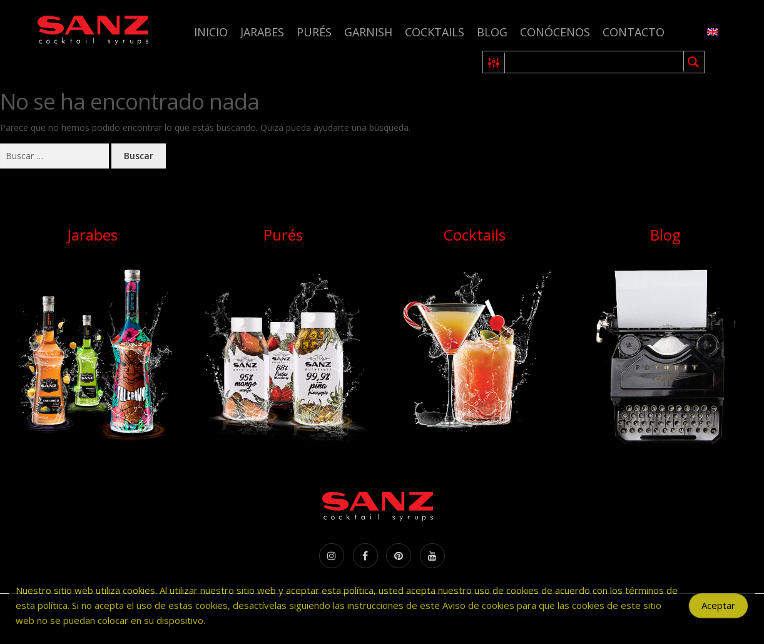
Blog (492, 31)
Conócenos (555, 31)
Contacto (634, 31)
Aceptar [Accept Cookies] (718, 612)
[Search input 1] (595, 62)
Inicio (211, 31)
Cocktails (434, 31)
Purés (314, 31)
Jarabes (262, 31)
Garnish (368, 31)
